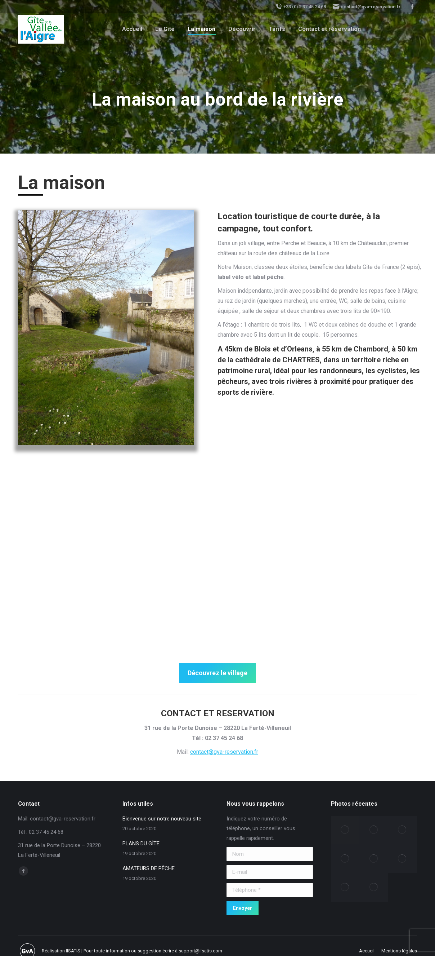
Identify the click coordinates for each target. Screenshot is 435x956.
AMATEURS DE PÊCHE (148, 868)
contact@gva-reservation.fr (366, 6)
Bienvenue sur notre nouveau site (161, 818)
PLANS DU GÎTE (141, 843)
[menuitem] (132, 29)
